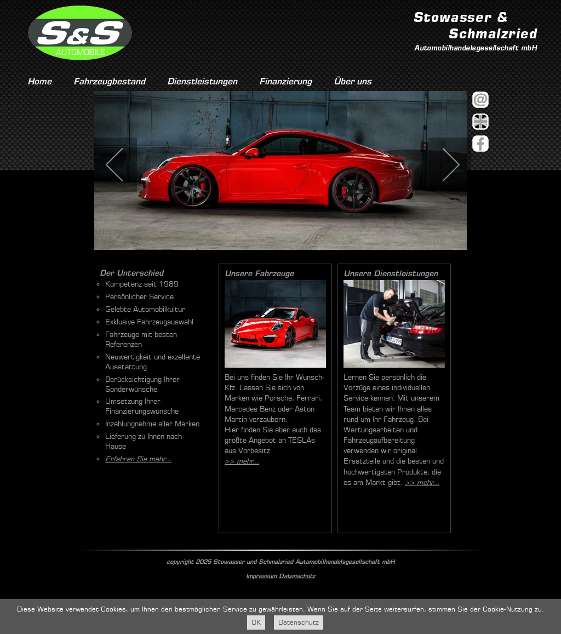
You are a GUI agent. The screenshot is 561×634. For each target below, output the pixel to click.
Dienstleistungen (202, 81)
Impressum (261, 576)
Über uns (352, 81)
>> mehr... (242, 461)
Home (39, 81)
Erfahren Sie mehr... (138, 459)
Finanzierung (285, 81)
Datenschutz (297, 576)
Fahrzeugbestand (109, 81)
